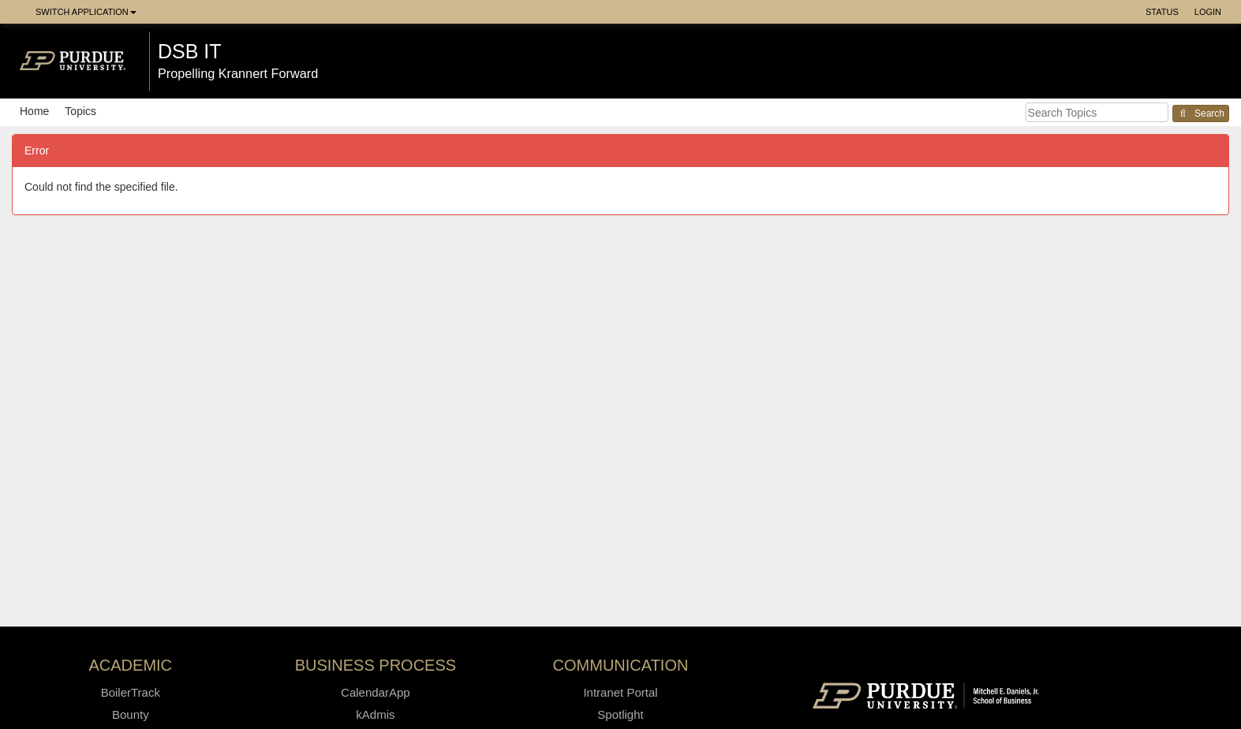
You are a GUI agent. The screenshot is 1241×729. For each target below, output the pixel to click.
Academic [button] (131, 665)
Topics (80, 111)
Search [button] (1200, 113)
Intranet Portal (620, 692)
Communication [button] (621, 665)
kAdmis (375, 714)
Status (1162, 12)
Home (34, 111)
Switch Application (86, 12)
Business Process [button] (376, 665)
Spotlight (620, 714)
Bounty (130, 714)
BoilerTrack (130, 692)
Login (1207, 12)
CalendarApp (375, 692)
